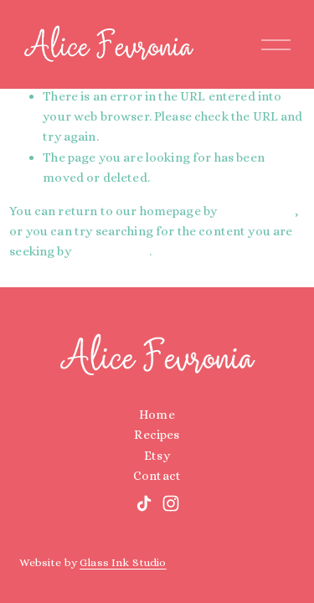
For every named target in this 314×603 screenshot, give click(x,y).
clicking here (257, 211)
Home (157, 414)
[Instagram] (170, 503)
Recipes (156, 434)
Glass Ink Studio (123, 562)
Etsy (157, 455)
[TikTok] (144, 503)
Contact (157, 475)
